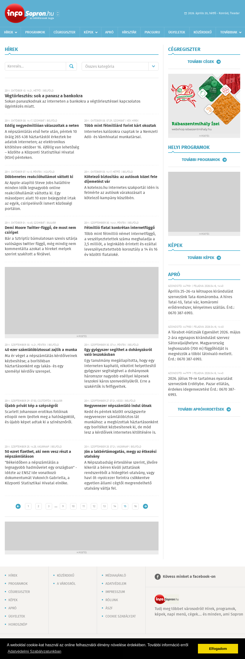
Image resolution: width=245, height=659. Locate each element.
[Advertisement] (82, 300)
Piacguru (152, 32)
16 (135, 506)
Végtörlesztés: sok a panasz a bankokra (44, 96)
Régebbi (145, 506)
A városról (66, 583)
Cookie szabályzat (120, 616)
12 (94, 506)
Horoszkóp (17, 624)
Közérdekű (203, 32)
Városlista (58, 14)
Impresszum (115, 592)
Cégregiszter (64, 32)
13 (104, 506)
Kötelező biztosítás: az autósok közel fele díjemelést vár (120, 179)
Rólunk (111, 600)
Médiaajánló (115, 575)
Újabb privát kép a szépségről (31, 406)
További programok (201, 160)
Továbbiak (228, 32)
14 (114, 506)
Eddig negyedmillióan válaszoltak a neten (42, 126)
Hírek (8, 32)
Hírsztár (129, 32)
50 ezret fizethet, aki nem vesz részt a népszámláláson (38, 454)
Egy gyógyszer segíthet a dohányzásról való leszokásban (118, 352)
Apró (109, 32)
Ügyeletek (176, 32)
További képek (201, 258)
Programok (35, 32)
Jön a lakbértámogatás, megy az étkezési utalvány (120, 454)
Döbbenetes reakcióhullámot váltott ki (39, 177)
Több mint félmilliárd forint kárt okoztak (120, 126)
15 (125, 506)
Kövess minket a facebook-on (189, 577)
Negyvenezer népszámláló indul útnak (118, 406)
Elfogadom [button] (218, 649)
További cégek (201, 62)
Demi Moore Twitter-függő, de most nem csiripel (40, 230)
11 (83, 506)
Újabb (18, 506)
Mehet (71, 66)
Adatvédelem (115, 583)
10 (73, 506)
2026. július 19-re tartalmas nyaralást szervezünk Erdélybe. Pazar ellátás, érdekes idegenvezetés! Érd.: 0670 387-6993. (201, 387)
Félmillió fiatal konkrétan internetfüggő (119, 228)
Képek (88, 32)
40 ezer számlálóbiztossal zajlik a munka (41, 350)
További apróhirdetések (201, 409)
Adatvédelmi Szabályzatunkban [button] (34, 651)
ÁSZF (109, 608)
